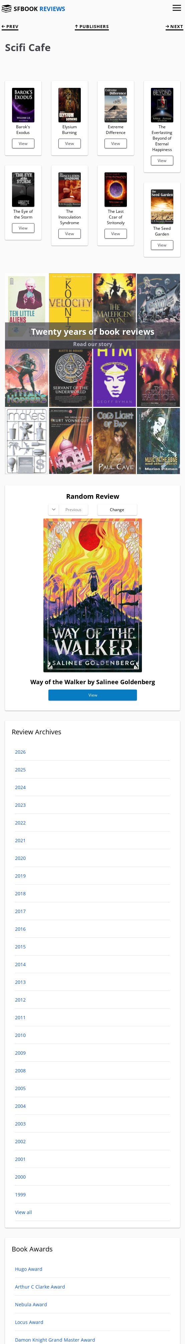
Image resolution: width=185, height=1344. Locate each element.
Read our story (92, 344)
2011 (20, 1017)
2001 (20, 1159)
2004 (20, 1106)
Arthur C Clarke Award (40, 1287)
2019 (20, 876)
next (174, 26)
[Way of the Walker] (92, 670)
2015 (20, 946)
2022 (20, 822)
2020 (20, 858)
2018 (20, 893)
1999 (20, 1194)
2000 (20, 1177)
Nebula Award (31, 1304)
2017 (20, 911)
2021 (20, 840)
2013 (20, 982)
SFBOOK (39, 9)
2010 (20, 1035)
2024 (20, 787)
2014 (20, 964)
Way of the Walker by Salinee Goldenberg (92, 682)
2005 (20, 1088)
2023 (20, 805)
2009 (20, 1053)
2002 (20, 1141)
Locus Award (29, 1322)
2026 (20, 752)
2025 (20, 769)
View (23, 143)
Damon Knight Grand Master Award (55, 1340)
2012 (20, 1000)
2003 (20, 1124)
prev (10, 26)
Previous (73, 509)
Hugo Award (28, 1269)
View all (23, 1212)
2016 (20, 929)
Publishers (92, 26)
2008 (20, 1070)
